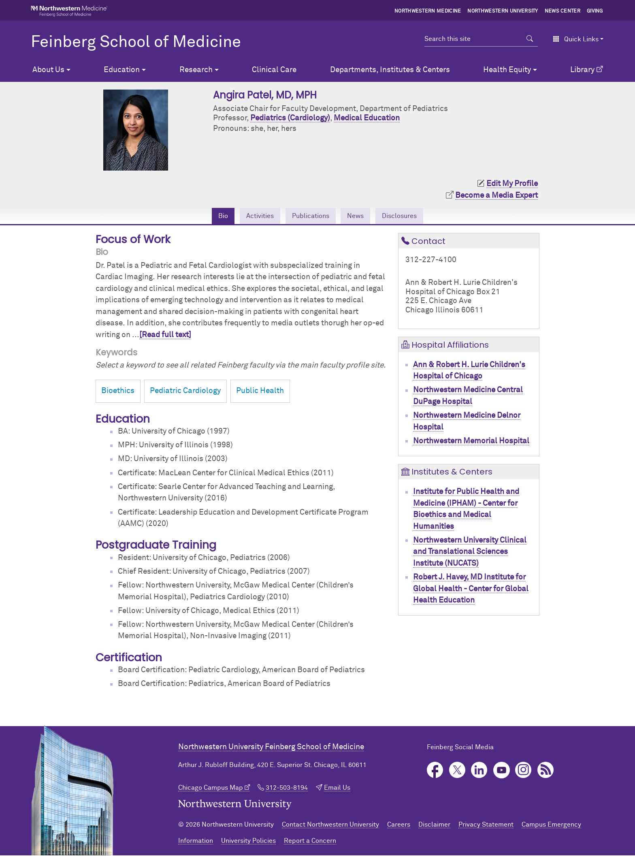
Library (582, 70)
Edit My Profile (512, 184)
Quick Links (576, 39)
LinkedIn (479, 771)
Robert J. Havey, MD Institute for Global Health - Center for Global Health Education (470, 590)
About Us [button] (48, 70)
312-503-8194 (287, 789)
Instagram (523, 771)
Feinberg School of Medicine (136, 42)
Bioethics (117, 393)
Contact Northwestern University (330, 826)
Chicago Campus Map (210, 789)
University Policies (248, 842)
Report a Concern (310, 842)
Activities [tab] (251, 216)
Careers (398, 826)
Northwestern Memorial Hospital (471, 443)
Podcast (545, 771)
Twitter (457, 771)
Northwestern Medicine (427, 11)
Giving (595, 11)
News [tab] (360, 216)
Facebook (435, 771)
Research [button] (196, 70)
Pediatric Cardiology (185, 393)
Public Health (260, 393)
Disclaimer (434, 826)
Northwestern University (502, 11)
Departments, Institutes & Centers (390, 70)
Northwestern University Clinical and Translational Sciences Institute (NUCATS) (469, 553)
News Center (563, 11)
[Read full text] (165, 336)
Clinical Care (274, 70)
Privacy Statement (486, 826)
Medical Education (367, 118)
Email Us (337, 789)
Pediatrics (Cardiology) (290, 118)
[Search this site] (473, 39)
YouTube (501, 771)
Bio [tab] (210, 216)
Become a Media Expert (496, 195)
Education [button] (122, 70)
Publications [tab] (309, 216)
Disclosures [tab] (410, 216)
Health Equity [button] (507, 70)
